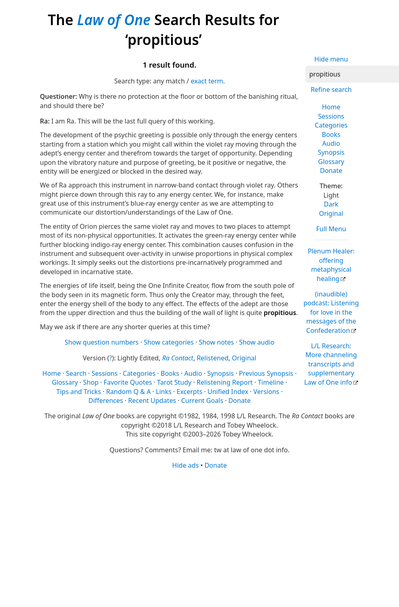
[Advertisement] (196, 533)
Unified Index (227, 391)
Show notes (216, 342)
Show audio (256, 342)
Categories (331, 125)
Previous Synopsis (266, 373)
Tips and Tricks (78, 391)
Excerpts (190, 391)
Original (331, 213)
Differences (105, 400)
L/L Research (330, 364)
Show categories (169, 342)
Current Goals (202, 400)
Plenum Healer (331, 265)
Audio (331, 143)
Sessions (331, 116)
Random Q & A (128, 391)
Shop (90, 382)
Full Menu (331, 228)
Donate (331, 170)
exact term (207, 81)
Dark (331, 204)
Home (331, 106)
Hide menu (331, 59)
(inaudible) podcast (331, 312)
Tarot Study (174, 382)
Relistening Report (224, 382)
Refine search (331, 89)
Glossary (331, 161)
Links (164, 391)
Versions (267, 391)
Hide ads (185, 465)
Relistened (212, 358)
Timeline (271, 382)
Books (331, 134)
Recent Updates (152, 400)
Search (76, 373)
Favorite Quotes (128, 382)
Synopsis (331, 152)
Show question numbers (102, 342)
